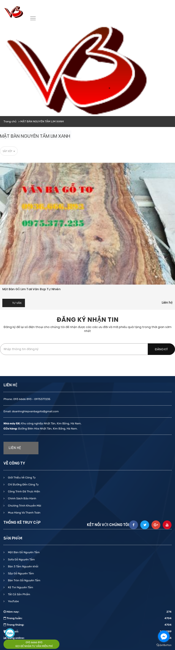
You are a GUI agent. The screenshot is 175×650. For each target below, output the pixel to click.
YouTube (13, 601)
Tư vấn (16, 303)
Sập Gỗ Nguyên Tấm (20, 573)
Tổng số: (87, 631)
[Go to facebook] (164, 636)
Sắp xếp (9, 151)
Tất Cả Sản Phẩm (18, 594)
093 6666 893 (34, 642)
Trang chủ (9, 121)
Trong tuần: (87, 618)
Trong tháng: (87, 624)
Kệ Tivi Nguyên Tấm (20, 587)
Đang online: (87, 638)
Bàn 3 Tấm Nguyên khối (22, 566)
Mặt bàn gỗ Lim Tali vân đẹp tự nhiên (31, 289)
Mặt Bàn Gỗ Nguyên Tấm (23, 552)
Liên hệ (167, 302)
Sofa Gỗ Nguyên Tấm (21, 559)
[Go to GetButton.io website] (163, 645)
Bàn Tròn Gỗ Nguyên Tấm (23, 580)
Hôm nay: (87, 611)
